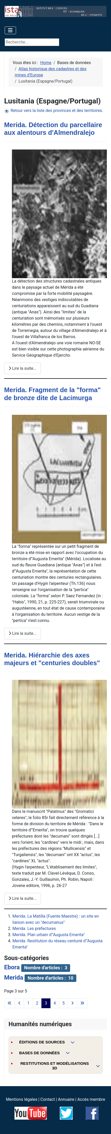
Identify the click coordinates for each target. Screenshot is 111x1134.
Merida (13, 977)
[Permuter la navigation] (10, 30)
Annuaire (66, 1099)
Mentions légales (21, 1099)
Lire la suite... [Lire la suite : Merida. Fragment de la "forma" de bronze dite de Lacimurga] (22, 633)
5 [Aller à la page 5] (63, 1003)
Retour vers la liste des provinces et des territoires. (53, 110)
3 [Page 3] (46, 1003)
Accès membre (91, 1099)
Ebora (12, 967)
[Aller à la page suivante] (72, 1003)
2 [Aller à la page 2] (37, 1003)
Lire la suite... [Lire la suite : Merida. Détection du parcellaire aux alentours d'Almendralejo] (22, 368)
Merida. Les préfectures (34, 928)
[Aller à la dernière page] (82, 1003)
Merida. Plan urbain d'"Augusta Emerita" (48, 934)
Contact (47, 1099)
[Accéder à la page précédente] (19, 1003)
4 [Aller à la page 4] (55, 1003)
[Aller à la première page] (9, 1003)
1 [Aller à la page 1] (28, 1003)
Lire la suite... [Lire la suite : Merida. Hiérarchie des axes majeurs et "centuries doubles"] (22, 898)
